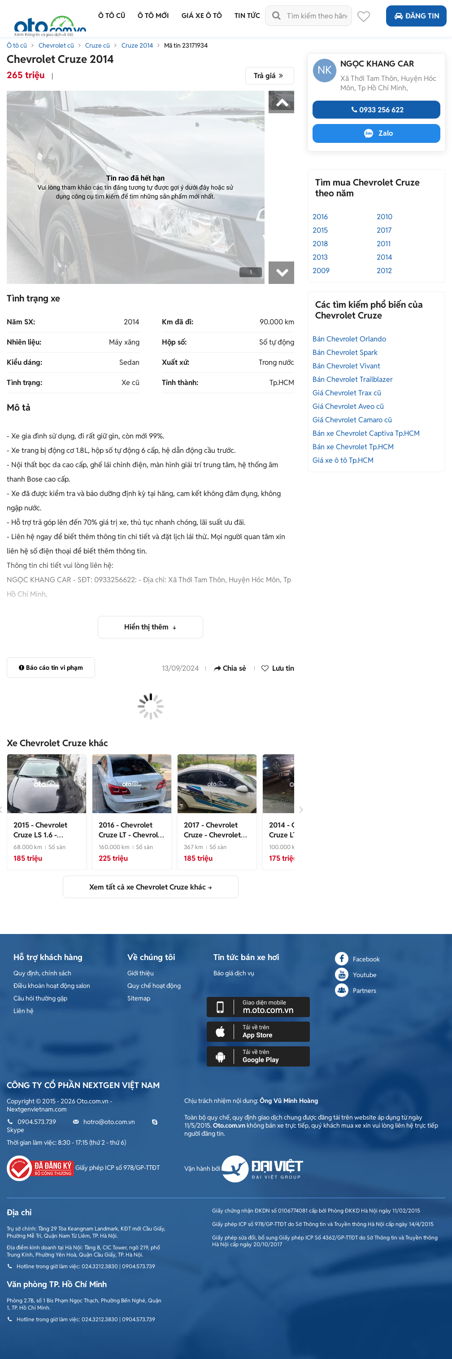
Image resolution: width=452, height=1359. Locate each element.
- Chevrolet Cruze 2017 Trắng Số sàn (217, 839)
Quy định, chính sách (42, 973)
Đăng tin (416, 16)
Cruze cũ (97, 45)
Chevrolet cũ (56, 45)
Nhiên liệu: (24, 342)
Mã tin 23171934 (186, 45)
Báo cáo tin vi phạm (51, 668)
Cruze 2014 (137, 45)
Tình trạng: (24, 382)
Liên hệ (23, 1011)
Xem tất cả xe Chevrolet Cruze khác (147, 887)
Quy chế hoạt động (154, 986)
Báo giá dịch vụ (233, 973)
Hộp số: (174, 342)
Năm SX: (21, 322)
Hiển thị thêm (147, 627)
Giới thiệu (140, 973)
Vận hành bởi (243, 1168)
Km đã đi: (177, 322)
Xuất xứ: (175, 362)
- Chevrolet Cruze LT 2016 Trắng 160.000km (132, 839)
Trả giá (270, 75)
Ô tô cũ (17, 45)
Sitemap (138, 998)
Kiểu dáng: (24, 362)
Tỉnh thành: (180, 382)
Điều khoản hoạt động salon (51, 986)
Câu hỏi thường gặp (40, 998)
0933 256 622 (376, 110)
